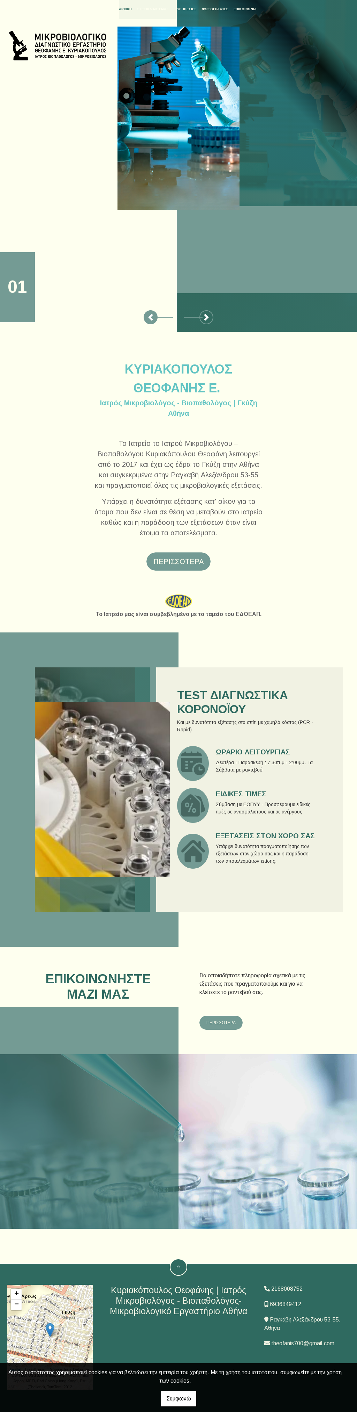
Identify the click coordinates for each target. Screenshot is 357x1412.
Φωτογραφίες (223, 9)
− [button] (16, 1304)
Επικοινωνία (252, 9)
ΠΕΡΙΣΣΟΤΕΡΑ (221, 1022)
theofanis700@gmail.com (302, 1343)
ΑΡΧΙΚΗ (133, 9)
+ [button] (16, 1294)
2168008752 (287, 1289)
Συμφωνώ (178, 1399)
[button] (151, 317)
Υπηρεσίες (194, 9)
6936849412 (285, 1304)
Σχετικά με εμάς (161, 9)
